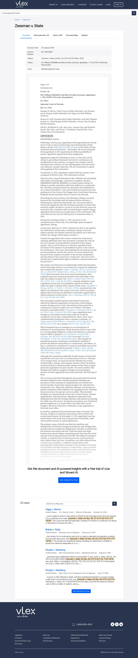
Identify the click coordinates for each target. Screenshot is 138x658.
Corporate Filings (105, 638)
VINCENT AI (53, 5)
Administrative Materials (79, 635)
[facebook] (117, 624)
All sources (18, 644)
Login (108, 5)
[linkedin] (121, 624)
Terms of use (19, 652)
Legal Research (67, 5)
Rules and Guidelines (78, 641)
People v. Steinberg (55, 550)
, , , (67, 279)
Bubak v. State (53, 529)
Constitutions (47, 641)
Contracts (18, 638)
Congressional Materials (51, 638)
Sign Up (119, 4)
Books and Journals (105, 635)
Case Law (46, 635)
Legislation (18, 635)
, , (64, 337)
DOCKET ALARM (96, 5)
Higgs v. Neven (53, 509)
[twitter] (112, 624)
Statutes (102, 641)
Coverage (82, 5)
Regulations (75, 638)
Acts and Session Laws (23, 641)
